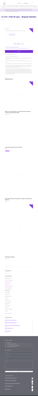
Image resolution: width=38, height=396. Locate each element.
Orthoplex (6, 307)
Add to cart (12, 34)
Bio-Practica (7, 290)
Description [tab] (19, 51)
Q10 (28, 48)
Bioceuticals (7, 292)
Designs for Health (7, 296)
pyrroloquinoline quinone (23, 48)
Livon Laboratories (7, 301)
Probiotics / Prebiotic (8, 309)
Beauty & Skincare (7, 278)
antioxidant (8, 48)
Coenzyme (11, 48)
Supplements (17, 47)
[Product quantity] (6, 35)
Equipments (6, 284)
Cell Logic (6, 294)
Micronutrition (7, 305)
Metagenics (6, 303)
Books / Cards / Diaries (8, 280)
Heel (5, 298)
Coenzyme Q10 (16, 48)
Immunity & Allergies (11, 47)
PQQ (19, 48)
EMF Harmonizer (7, 282)
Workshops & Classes (8, 313)
